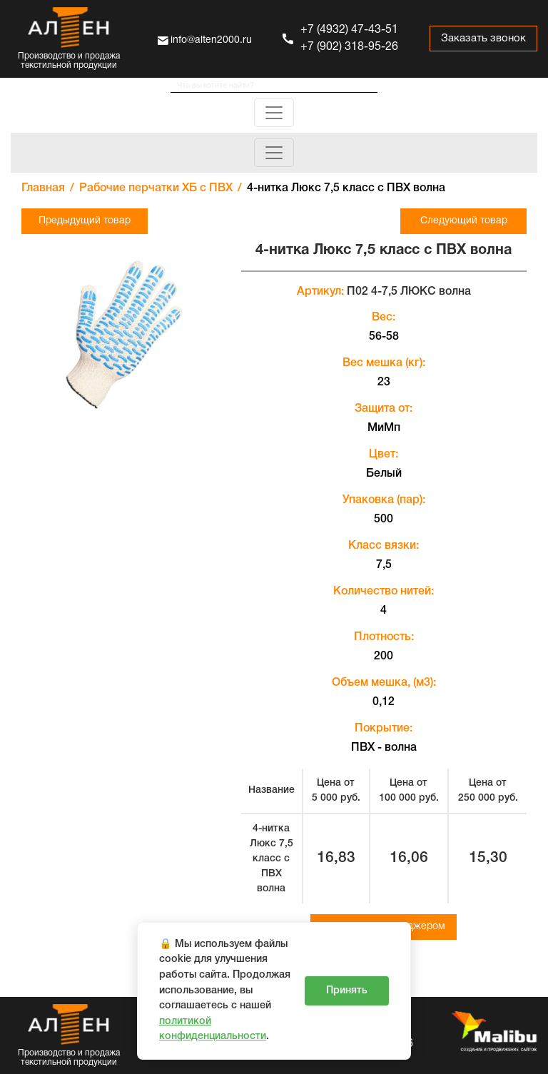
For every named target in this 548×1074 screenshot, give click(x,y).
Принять (346, 991)
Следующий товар (463, 221)
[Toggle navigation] (274, 112)
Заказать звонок (483, 39)
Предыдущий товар (85, 221)
